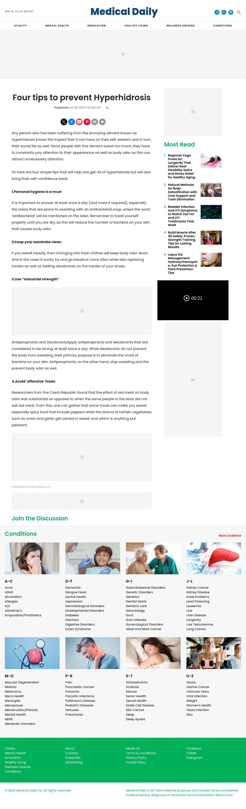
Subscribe (73, 758)
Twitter (191, 753)
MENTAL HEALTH (57, 25)
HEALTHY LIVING (136, 25)
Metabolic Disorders (20, 724)
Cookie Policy (136, 762)
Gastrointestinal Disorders (145, 587)
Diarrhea (72, 620)
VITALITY (20, 25)
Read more (224, 795)
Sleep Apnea (135, 719)
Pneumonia (74, 714)
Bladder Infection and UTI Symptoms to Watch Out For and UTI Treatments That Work (183, 216)
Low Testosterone (199, 624)
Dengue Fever (75, 592)
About (70, 748)
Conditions (21, 534)
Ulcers (191, 682)
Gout (129, 615)
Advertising (74, 762)
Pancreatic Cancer (79, 687)
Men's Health (14, 696)
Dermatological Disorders (84, 606)
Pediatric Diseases (79, 705)
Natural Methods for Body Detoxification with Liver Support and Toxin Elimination (182, 192)
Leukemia (193, 606)
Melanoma (13, 691)
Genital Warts (136, 601)
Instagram (194, 758)
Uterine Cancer (197, 687)
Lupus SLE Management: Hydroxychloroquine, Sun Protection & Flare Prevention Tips (183, 263)
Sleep (130, 714)
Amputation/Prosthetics (23, 615)
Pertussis (72, 710)
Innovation (13, 758)
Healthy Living (15, 762)
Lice (189, 610)
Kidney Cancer (197, 587)
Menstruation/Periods (21, 710)
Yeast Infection (197, 710)
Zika (189, 714)
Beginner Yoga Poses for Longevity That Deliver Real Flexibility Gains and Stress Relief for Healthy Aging (181, 166)
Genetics (132, 597)
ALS (7, 606)
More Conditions (230, 535)
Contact (71, 753)
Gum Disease (136, 620)
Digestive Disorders (80, 624)
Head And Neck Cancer (143, 629)
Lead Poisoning (197, 601)
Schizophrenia (137, 682)
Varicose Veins (197, 691)
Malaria (10, 687)
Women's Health (198, 705)
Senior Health (136, 696)
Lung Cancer (196, 629)
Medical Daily (124, 11)
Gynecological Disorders (144, 624)
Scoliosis (132, 687)
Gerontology (135, 610)
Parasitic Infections (79, 696)
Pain (68, 682)
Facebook (193, 748)
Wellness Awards (181, 25)
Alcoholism (13, 597)
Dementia (72, 587)
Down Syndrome (78, 629)
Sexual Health (136, 701)
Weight (191, 701)
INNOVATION (96, 25)
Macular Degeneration (22, 682)
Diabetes (72, 615)
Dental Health (75, 597)
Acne (9, 587)
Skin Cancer (135, 710)
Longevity (193, 620)
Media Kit (133, 748)
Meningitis (12, 701)
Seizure (131, 691)
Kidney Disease (197, 592)
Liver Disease (196, 615)
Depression (73, 601)
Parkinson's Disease (80, 701)
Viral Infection (196, 696)
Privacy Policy (136, 758)
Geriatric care (136, 606)
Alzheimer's (13, 610)
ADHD (9, 592)
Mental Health (15, 714)
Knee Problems (197, 597)
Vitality (10, 748)
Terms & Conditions (141, 753)
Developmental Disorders (84, 610)
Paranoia (72, 691)
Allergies (11, 601)
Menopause (14, 705)
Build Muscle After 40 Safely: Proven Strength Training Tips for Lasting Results (182, 239)
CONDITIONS (222, 25)
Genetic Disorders (139, 592)
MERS (9, 719)
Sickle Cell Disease (140, 705)
